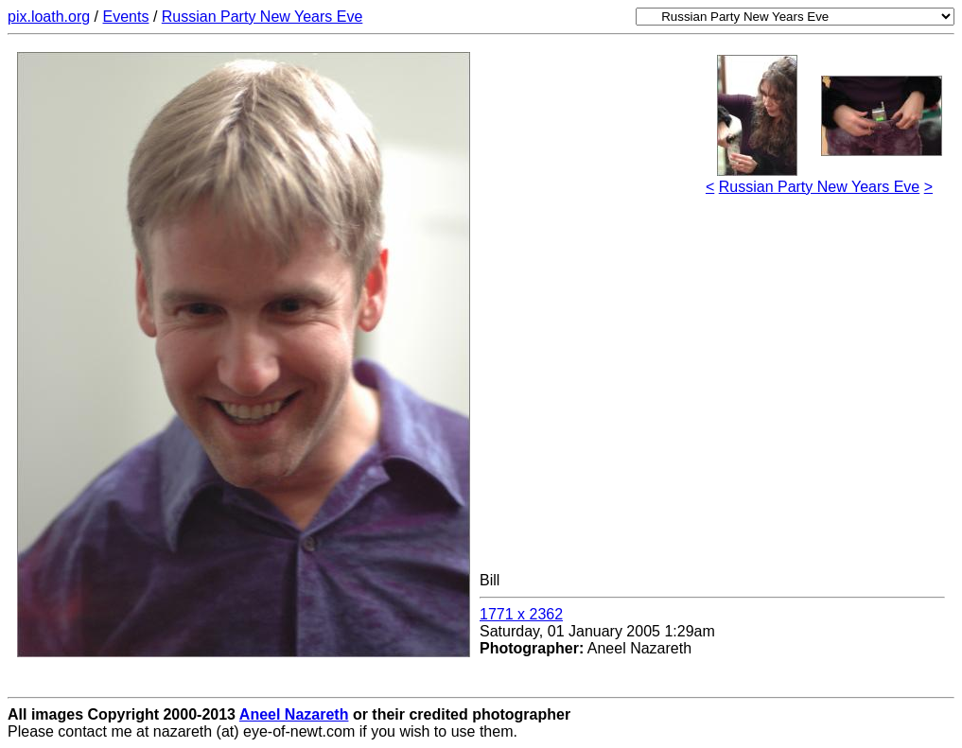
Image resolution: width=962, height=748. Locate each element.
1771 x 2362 (521, 614)
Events (126, 17)
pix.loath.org (49, 17)
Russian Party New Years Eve (262, 17)
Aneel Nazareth (294, 714)
